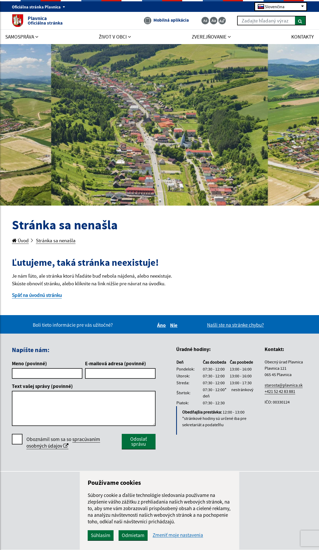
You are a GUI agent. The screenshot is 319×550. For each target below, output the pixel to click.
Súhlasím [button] (100, 535)
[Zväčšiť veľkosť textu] (222, 20)
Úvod (20, 240)
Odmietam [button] (133, 535)
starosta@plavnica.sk (284, 385)
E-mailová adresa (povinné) (115, 363)
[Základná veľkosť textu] (213, 20)
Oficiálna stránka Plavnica (38, 7)
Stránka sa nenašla (56, 240)
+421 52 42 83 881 (280, 391)
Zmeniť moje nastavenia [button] (178, 535)
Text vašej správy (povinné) (42, 386)
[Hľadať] (300, 20)
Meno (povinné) (29, 363)
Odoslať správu (138, 441)
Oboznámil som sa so (63, 442)
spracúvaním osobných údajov (63, 442)
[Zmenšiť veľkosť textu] (205, 20)
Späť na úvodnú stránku (37, 295)
